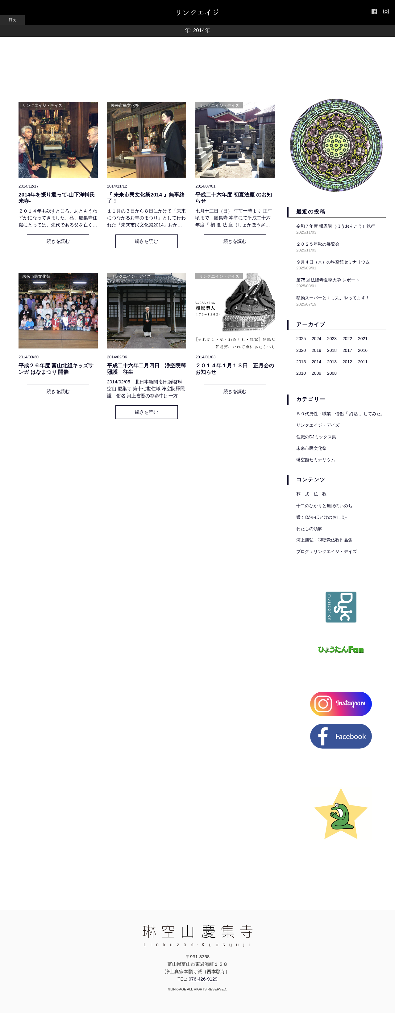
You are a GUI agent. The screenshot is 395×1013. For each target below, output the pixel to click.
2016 (363, 350)
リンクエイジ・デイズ (42, 105)
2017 (347, 350)
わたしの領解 (309, 528)
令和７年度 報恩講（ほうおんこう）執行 (335, 226)
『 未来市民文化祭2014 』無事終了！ (146, 198)
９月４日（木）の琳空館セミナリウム (333, 262)
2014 (316, 361)
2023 (332, 338)
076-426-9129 (203, 978)
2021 (363, 338)
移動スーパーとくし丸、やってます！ (333, 297)
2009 (316, 373)
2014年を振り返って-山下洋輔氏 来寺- (57, 198)
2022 (347, 338)
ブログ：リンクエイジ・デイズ (326, 551)
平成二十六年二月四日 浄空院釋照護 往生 (146, 369)
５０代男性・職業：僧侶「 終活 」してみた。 (340, 413)
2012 (347, 361)
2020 (301, 350)
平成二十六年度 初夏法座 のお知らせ (233, 198)
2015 (301, 361)
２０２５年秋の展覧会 (317, 244)
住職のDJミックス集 (316, 436)
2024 (316, 338)
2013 (332, 361)
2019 (316, 350)
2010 (301, 373)
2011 (363, 361)
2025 (301, 338)
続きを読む (58, 241)
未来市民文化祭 (125, 105)
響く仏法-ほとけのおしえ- (321, 517)
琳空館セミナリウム (315, 459)
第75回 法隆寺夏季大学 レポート (328, 279)
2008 (332, 373)
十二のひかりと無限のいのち (324, 505)
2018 (332, 350)
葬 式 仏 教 (311, 494)
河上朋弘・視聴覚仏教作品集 (324, 540)
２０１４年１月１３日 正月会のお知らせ (234, 369)
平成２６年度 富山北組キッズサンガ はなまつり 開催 (56, 369)
